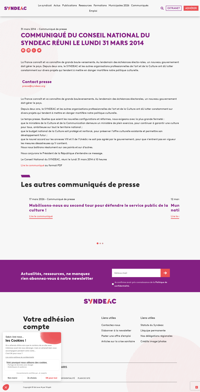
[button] (162, 8)
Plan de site (84, 375)
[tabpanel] (43, 221)
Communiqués (139, 5)
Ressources (85, 5)
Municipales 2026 (119, 5)
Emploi (93, 10)
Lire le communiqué (33, 165)
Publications (69, 5)
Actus (57, 5)
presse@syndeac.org (33, 86)
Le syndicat (45, 5)
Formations (100, 5)
